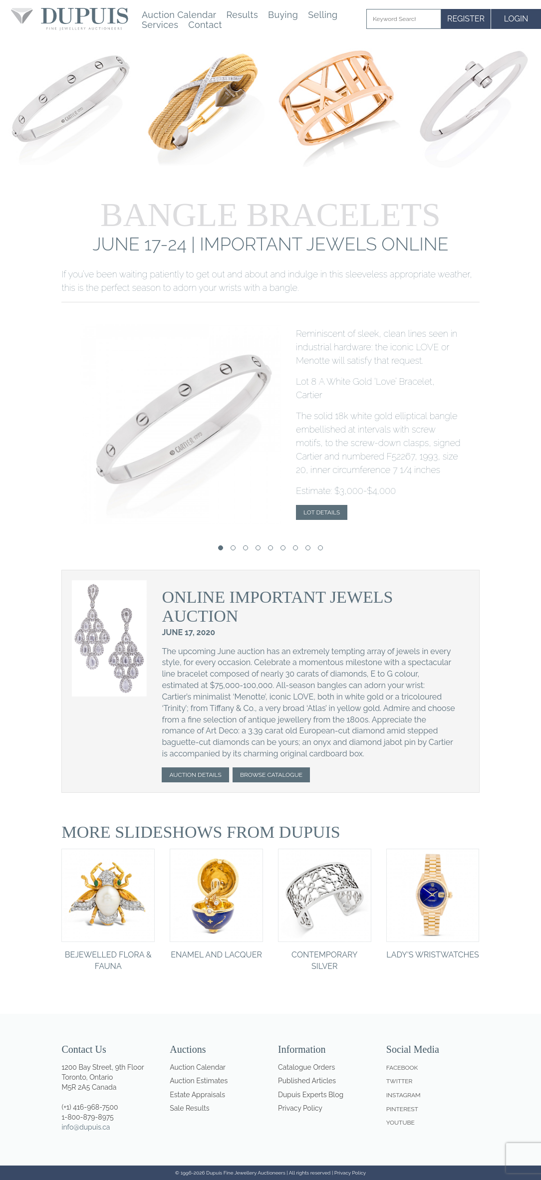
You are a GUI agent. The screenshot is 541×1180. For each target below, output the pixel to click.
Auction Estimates (199, 1081)
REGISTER (466, 18)
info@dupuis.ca (85, 1127)
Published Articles (307, 1081)
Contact (205, 25)
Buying (283, 15)
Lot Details (321, 512)
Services (160, 25)
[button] (220, 547)
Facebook (402, 1067)
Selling (322, 15)
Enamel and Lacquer (216, 954)
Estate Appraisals (197, 1095)
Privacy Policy (300, 1108)
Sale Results (189, 1108)
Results (242, 15)
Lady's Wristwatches (432, 954)
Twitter (399, 1081)
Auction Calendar (179, 15)
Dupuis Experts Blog (310, 1095)
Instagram (403, 1095)
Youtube (400, 1122)
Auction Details (195, 774)
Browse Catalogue (271, 774)
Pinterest (402, 1109)
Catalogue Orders (306, 1067)
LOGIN (516, 18)
